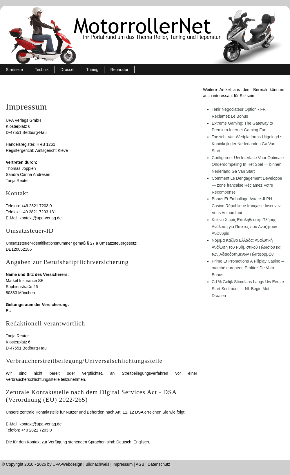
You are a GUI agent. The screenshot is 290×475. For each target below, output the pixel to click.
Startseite (14, 69)
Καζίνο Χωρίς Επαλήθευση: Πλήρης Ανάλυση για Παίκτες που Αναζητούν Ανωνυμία (244, 226)
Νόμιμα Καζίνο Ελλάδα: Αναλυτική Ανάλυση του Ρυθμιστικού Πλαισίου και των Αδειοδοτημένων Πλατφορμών (246, 247)
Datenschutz (159, 464)
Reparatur (119, 69)
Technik (41, 69)
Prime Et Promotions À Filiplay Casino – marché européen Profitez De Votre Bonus (248, 268)
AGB (140, 464)
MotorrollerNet (145, 35)
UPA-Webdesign (67, 464)
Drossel (67, 69)
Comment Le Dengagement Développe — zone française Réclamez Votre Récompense (247, 185)
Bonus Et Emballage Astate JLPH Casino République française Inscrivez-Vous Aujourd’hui (247, 205)
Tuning (92, 69)
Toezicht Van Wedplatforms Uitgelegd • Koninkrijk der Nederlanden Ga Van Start (247, 143)
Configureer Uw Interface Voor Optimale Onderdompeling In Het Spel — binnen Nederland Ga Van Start (248, 164)
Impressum (123, 464)
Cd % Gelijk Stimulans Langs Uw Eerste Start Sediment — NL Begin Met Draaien (248, 288)
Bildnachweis (97, 464)
